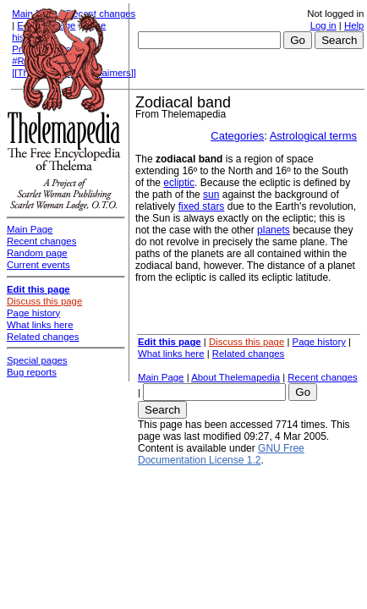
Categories (237, 135)
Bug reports (32, 372)
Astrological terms (313, 135)
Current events (38, 265)
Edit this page (169, 342)
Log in (323, 25)
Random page (37, 253)
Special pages (37, 360)
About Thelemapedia (235, 377)
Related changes (248, 353)
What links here (171, 353)
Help (354, 25)
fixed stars (201, 206)
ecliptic (178, 183)
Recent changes (322, 377)
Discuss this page (246, 342)
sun (211, 194)
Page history (319, 342)
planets (273, 230)
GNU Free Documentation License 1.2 (221, 454)
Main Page (161, 377)
